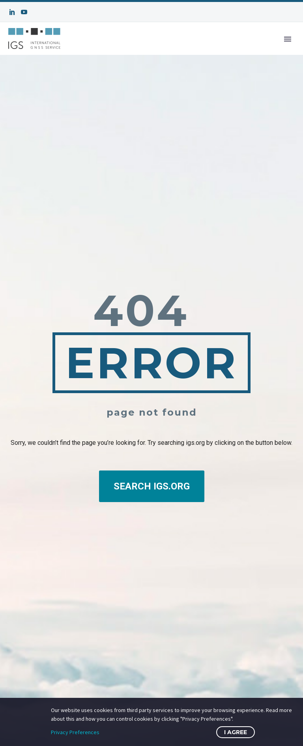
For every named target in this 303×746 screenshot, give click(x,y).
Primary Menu (287, 39)
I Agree (235, 732)
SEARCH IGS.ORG (152, 486)
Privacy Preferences (75, 732)
